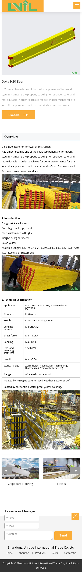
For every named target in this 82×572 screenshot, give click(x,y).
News (55, 553)
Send (63, 535)
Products (40, 553)
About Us (24, 553)
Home (9, 553)
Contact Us (70, 553)
